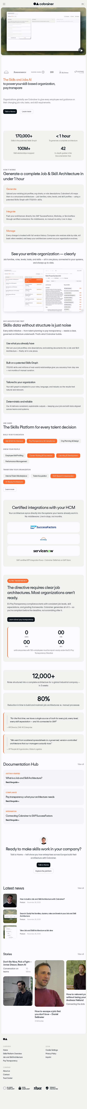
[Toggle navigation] (4, 4)
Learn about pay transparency (21, 619)
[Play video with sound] (81, 50)
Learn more (26, 112)
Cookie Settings (52, 1050)
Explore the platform (43, 871)
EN (83, 4)
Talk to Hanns (10, 112)
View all (81, 764)
